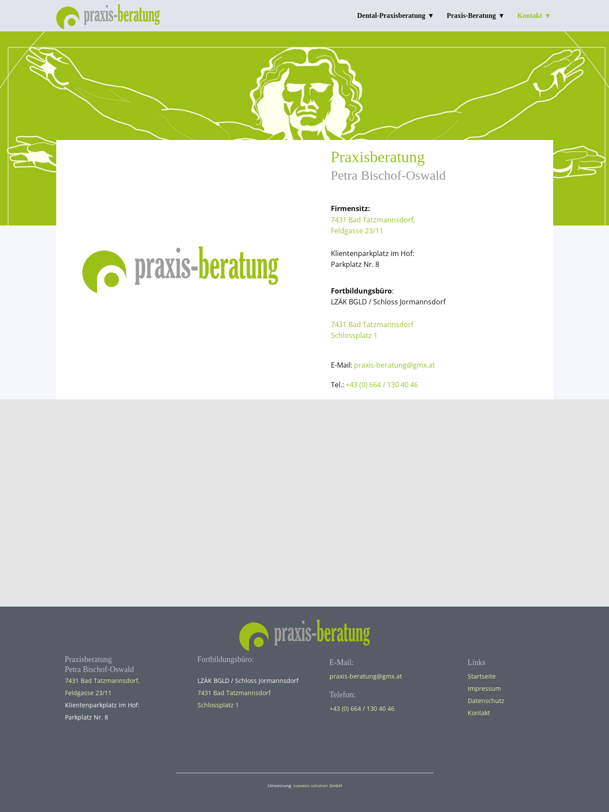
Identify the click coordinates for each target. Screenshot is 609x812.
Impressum (484, 688)
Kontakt (529, 15)
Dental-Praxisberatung (391, 15)
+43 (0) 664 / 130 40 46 (382, 384)
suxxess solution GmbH (317, 785)
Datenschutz (486, 700)
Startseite (482, 676)
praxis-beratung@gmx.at (394, 365)
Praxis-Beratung (471, 15)
